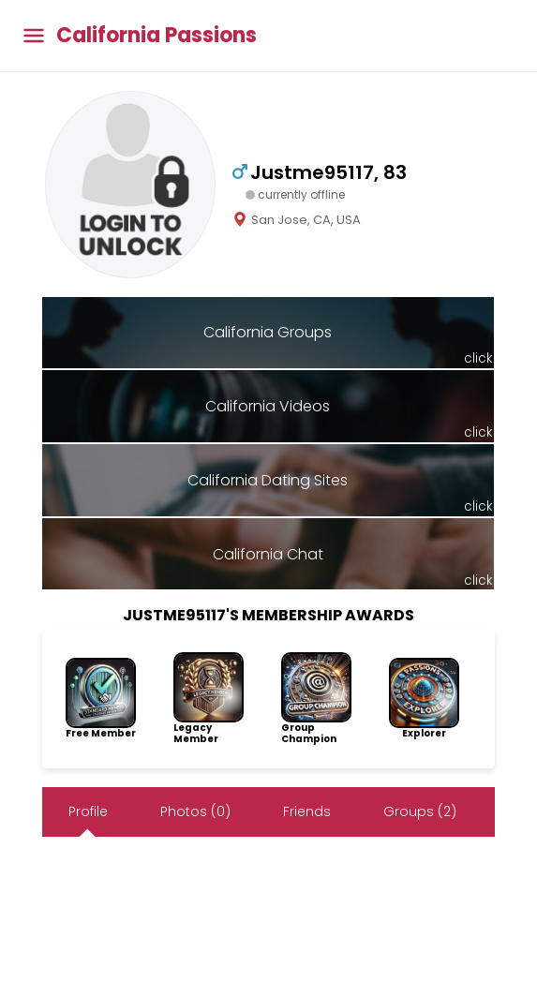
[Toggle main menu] (33, 36)
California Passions (156, 35)
